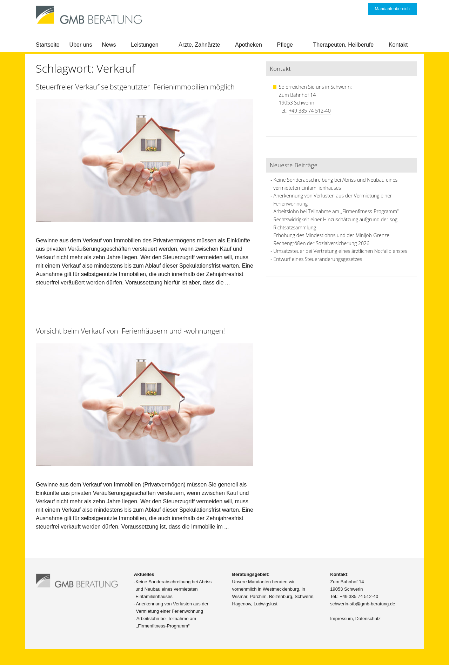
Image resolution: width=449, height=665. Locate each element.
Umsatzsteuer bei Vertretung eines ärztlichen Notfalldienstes (340, 251)
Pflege (285, 45)
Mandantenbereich (392, 8)
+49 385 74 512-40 (309, 110)
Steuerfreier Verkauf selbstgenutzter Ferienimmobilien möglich (135, 87)
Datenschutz (368, 618)
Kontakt (398, 45)
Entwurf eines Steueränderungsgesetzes (318, 259)
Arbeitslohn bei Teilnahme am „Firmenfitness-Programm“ (336, 211)
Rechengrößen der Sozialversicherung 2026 (321, 243)
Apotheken (248, 45)
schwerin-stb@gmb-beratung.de (362, 603)
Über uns (80, 45)
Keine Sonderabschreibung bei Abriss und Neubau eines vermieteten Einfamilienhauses (173, 589)
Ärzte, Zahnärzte (199, 45)
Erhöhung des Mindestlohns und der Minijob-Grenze (332, 235)
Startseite (48, 45)
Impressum (341, 618)
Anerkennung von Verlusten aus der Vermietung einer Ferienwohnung (172, 607)
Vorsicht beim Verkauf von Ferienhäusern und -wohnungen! (130, 331)
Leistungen (144, 45)
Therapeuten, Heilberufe (343, 45)
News (109, 45)
